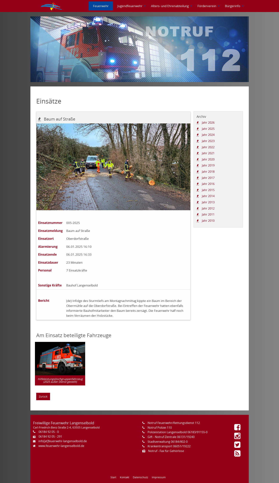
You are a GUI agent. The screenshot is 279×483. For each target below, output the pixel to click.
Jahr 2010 (208, 221)
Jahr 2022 (208, 147)
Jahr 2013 (208, 202)
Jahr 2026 (208, 123)
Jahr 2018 (208, 172)
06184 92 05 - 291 (50, 436)
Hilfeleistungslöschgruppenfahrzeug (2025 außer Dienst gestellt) (60, 380)
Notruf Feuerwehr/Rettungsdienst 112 (174, 423)
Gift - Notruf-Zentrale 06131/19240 (171, 437)
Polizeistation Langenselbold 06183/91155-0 (177, 432)
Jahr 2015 (208, 190)
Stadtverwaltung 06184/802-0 (168, 442)
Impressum (159, 477)
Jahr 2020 (208, 159)
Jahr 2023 (208, 141)
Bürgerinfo (232, 6)
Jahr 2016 (208, 184)
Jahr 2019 (208, 165)
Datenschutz (140, 477)
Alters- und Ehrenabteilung (170, 6)
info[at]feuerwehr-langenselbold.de (62, 441)
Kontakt (124, 477)
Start (113, 477)
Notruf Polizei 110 (160, 428)
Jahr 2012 (208, 208)
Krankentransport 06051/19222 (169, 446)
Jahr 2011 (208, 214)
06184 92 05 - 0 (49, 432)
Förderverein (206, 6)
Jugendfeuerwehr (129, 6)
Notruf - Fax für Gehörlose (166, 451)
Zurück (43, 396)
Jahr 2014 (208, 196)
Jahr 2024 (208, 135)
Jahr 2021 (208, 153)
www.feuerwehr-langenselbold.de (61, 446)
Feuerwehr (101, 6)
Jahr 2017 (208, 178)
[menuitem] (52, 6)
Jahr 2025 (208, 129)
